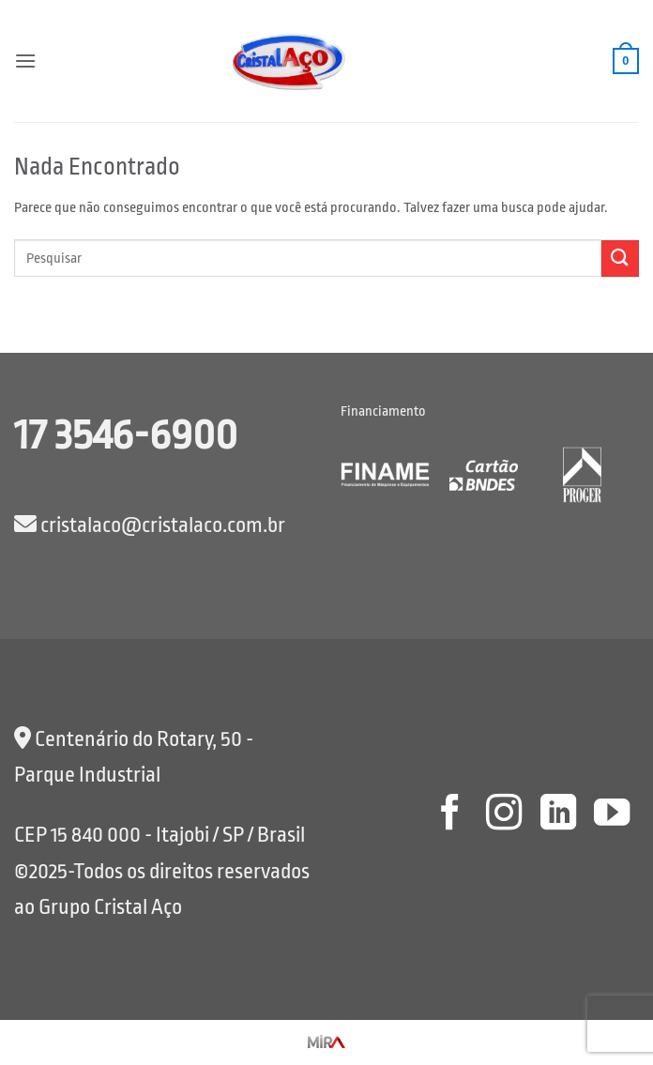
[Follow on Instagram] (504, 815)
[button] (25, 61)
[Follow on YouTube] (612, 815)
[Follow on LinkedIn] (557, 815)
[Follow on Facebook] (449, 815)
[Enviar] (620, 258)
